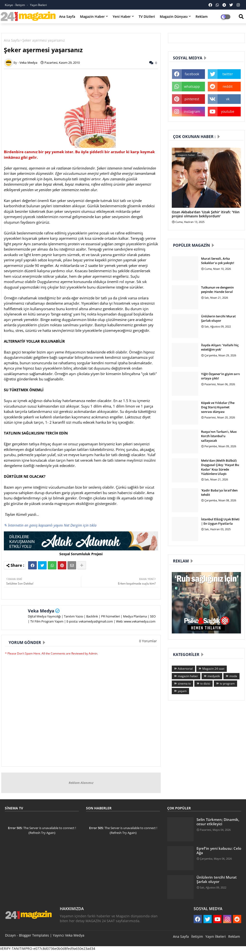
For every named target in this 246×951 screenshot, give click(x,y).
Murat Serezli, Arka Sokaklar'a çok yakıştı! (217, 260)
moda (233, 676)
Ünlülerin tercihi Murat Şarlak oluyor (218, 318)
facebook (192, 74)
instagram (192, 111)
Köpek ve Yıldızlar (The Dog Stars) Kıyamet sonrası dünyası (217, 407)
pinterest (191, 99)
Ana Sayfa (67, 16)
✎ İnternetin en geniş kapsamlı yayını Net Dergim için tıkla (50, 525)
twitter (227, 74)
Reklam (202, 16)
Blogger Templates (34, 935)
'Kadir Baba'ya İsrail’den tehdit (219, 492)
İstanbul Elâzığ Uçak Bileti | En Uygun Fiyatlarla (220, 521)
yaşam (182, 691)
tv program (227, 683)
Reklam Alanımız (81, 783)
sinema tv (184, 683)
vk (227, 99)
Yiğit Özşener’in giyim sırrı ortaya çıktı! (220, 376)
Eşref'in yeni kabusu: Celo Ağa (219, 850)
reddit (228, 86)
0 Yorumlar (148, 641)
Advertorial (185, 669)
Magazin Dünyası (174, 16)
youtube (227, 111)
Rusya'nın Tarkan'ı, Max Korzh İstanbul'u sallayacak (219, 435)
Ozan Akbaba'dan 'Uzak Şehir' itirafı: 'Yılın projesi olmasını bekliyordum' (206, 214)
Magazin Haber (92, 16)
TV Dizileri (147, 16)
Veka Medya (41, 611)
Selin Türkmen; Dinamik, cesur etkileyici (218, 821)
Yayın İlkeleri (38, 5)
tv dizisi (205, 683)
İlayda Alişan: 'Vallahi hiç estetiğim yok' (220, 347)
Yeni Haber (122, 16)
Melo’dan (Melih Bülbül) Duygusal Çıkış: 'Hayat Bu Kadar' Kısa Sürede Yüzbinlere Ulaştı (220, 467)
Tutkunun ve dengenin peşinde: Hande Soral (217, 289)
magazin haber (188, 676)
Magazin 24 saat (213, 669)
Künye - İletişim (15, 5)
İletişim (197, 936)
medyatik (214, 676)
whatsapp (192, 86)
